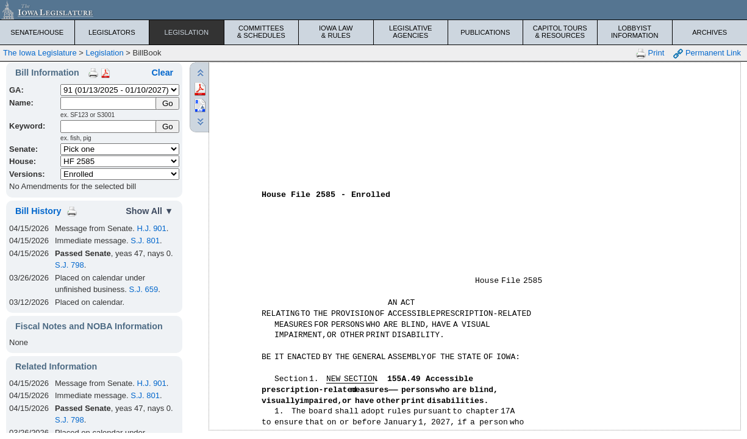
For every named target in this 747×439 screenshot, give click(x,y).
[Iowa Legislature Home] (373, 10)
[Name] (108, 103)
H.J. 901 (151, 228)
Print (650, 53)
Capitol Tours (560, 31)
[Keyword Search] (108, 126)
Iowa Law (336, 31)
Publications (485, 32)
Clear (162, 72)
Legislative (411, 31)
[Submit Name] (167, 103)
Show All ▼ (149, 211)
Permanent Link (707, 53)
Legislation (186, 32)
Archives (709, 32)
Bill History (38, 211)
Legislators (111, 32)
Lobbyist (635, 31)
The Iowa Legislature (40, 52)
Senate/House (36, 32)
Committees (261, 31)
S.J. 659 (143, 289)
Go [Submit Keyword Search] (167, 126)
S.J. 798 (69, 264)
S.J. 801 (145, 240)
